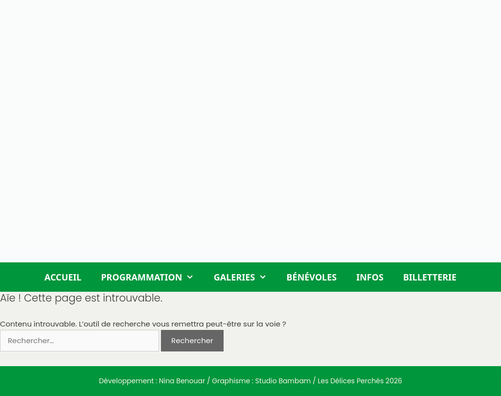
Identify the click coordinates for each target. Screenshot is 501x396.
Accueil (63, 277)
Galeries (245, 277)
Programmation (152, 277)
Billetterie (429, 277)
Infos (370, 277)
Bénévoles (312, 277)
